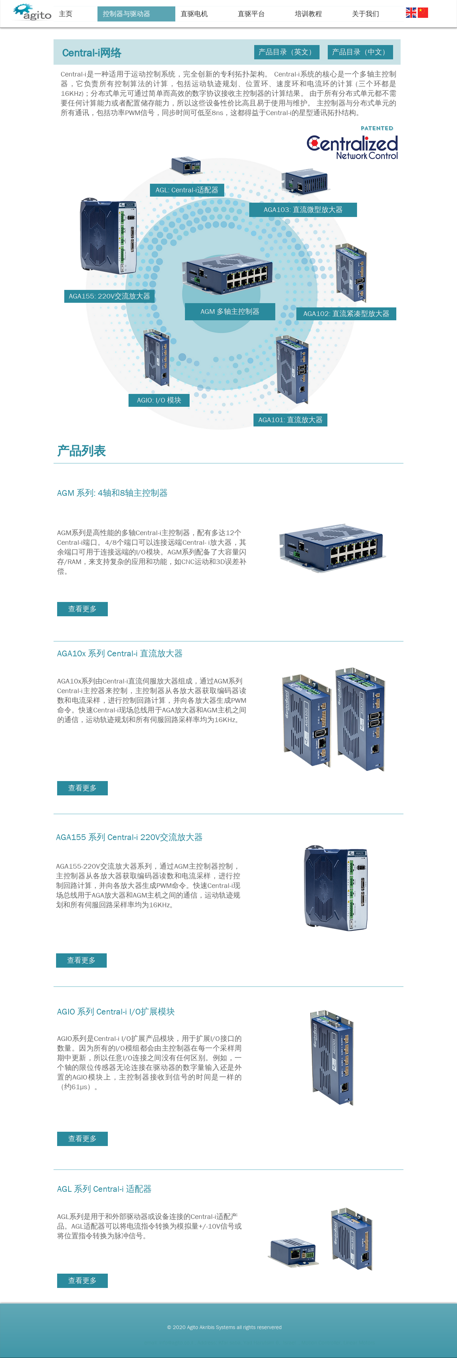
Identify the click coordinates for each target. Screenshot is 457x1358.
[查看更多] (82, 609)
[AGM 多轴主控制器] (230, 311)
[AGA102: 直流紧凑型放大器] (346, 313)
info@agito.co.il (176, 1342)
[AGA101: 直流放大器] (290, 420)
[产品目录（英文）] (287, 52)
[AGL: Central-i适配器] (187, 190)
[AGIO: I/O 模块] (159, 400)
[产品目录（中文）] (360, 52)
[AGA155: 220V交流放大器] (109, 296)
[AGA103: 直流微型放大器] (303, 210)
